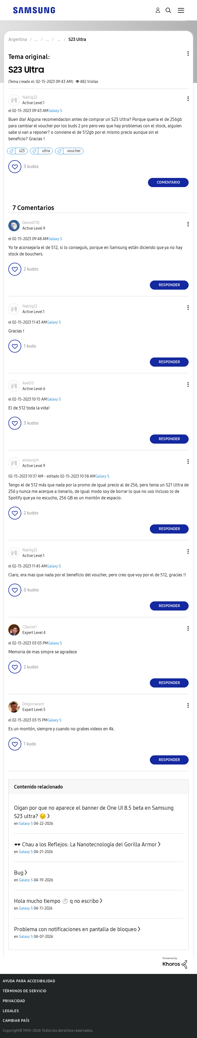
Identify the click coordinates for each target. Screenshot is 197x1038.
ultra (46, 151)
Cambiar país (16, 1020)
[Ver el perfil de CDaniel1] (29, 627)
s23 (22, 151)
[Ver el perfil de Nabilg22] (29, 97)
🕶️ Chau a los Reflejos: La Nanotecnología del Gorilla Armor (85, 844)
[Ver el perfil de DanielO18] (30, 222)
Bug (18, 872)
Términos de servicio (25, 991)
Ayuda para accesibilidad (29, 981)
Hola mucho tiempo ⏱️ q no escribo (56, 901)
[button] (179, 98)
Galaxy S (55, 110)
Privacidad (14, 1001)
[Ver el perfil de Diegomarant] (33, 704)
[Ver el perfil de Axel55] (28, 383)
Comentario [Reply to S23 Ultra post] (168, 182)
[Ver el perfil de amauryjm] (30, 460)
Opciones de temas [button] (179, 53)
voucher (74, 151)
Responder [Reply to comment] (169, 285)
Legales (11, 1011)
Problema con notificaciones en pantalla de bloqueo (75, 929)
